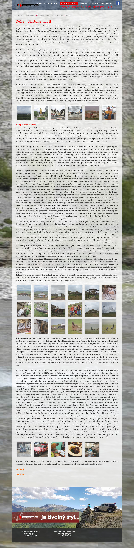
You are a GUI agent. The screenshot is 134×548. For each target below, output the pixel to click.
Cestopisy (40, 4)
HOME (109, 7)
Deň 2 (67, 15)
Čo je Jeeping (78, 7)
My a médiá (106, 4)
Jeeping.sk (20, 15)
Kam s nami (98, 7)
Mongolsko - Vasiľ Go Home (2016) (50, 15)
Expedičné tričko (89, 4)
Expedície (53, 4)
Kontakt (65, 7)
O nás (88, 7)
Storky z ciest (68, 4)
